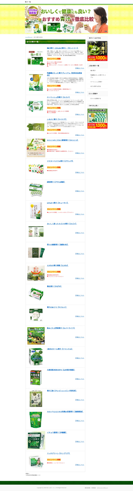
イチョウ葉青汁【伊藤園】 (57, 432)
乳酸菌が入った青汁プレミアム (98, 76)
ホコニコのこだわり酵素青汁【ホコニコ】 (63, 140)
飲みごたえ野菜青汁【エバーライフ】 (61, 328)
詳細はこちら (79, 68)
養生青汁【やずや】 (54, 286)
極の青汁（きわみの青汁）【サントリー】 (63, 48)
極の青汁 (93, 70)
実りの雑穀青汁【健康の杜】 (58, 245)
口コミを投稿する (96, 98)
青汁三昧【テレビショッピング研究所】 (62, 391)
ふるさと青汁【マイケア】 (57, 119)
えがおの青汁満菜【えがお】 (58, 265)
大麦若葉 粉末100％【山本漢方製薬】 (61, 370)
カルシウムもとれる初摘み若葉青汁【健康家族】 (65, 412)
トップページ (28, 37)
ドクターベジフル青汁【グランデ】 (60, 161)
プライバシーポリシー (102, 487)
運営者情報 (87, 487)
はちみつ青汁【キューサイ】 (58, 203)
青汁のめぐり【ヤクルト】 (57, 307)
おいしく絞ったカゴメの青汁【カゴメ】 (62, 224)
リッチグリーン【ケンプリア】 (58, 453)
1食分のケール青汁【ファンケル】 (60, 349)
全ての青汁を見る (96, 86)
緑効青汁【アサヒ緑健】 (56, 182)
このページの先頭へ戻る (101, 482)
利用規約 (93, 487)
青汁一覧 (28, 2)
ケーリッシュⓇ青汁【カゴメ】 (58, 97)
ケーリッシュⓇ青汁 (96, 81)
